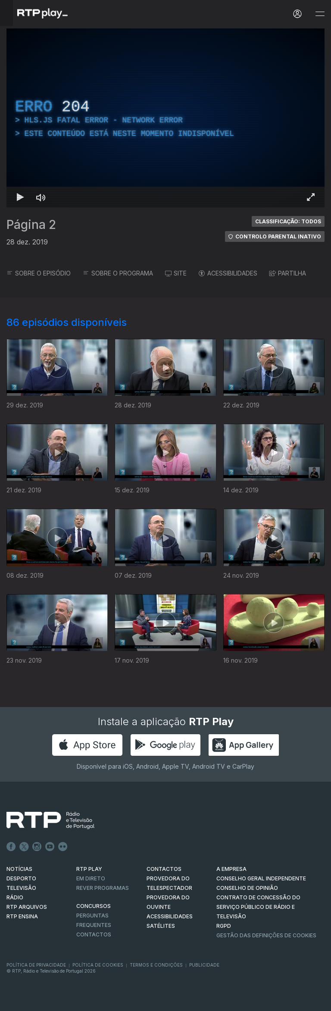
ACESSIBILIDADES (228, 273)
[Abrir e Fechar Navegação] (320, 14)
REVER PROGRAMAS (102, 888)
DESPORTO (21, 878)
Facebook (11, 846)
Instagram (37, 846)
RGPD (223, 926)
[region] (165, 117)
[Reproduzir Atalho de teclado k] (20, 197)
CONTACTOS (164, 869)
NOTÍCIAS (19, 869)
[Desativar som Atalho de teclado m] (41, 197)
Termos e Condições (156, 964)
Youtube (50, 846)
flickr (63, 846)
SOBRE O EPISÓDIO (38, 273)
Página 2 (31, 224)
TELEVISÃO (21, 888)
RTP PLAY (89, 869)
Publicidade (204, 964)
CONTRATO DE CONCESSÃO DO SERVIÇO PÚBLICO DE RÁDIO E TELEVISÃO (258, 907)
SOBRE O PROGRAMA (118, 273)
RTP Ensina (22, 916)
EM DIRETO (90, 878)
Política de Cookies (97, 964)
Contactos (93, 934)
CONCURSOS (93, 906)
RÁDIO (14, 897)
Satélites (161, 926)
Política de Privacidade (36, 964)
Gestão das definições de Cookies (266, 935)
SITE (176, 273)
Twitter (24, 846)
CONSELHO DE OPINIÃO (247, 888)
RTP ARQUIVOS (26, 907)
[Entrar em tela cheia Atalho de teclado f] (310, 197)
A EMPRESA (231, 869)
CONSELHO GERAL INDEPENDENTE (261, 878)
